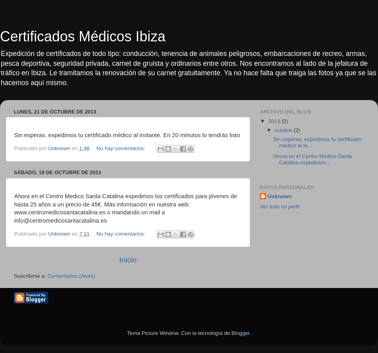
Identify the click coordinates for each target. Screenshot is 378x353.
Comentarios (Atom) (71, 276)
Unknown (280, 196)
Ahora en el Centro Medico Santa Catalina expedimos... (312, 159)
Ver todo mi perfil (280, 207)
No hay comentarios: (121, 148)
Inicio (128, 260)
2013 (275, 121)
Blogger (241, 333)
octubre (284, 130)
